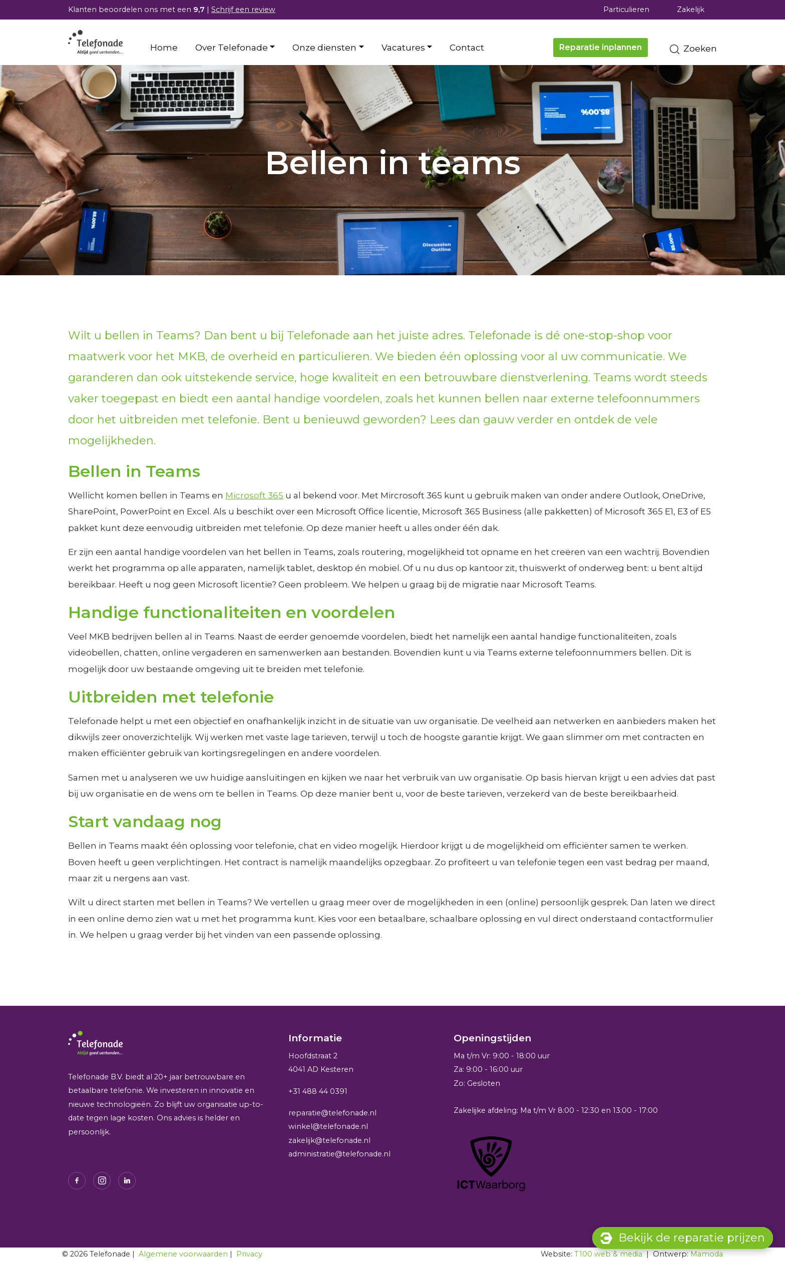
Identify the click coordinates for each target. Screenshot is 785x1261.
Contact (467, 48)
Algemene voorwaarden (183, 1253)
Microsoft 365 (254, 495)
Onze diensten (324, 48)
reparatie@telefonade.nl (332, 1112)
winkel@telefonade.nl (328, 1126)
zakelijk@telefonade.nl (329, 1140)
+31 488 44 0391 (317, 1091)
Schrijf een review (243, 9)
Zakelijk (690, 9)
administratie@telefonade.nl (339, 1153)
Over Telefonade (231, 48)
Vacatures (403, 48)
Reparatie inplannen (600, 47)
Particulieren (626, 9)
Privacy (249, 1253)
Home (164, 48)
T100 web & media (608, 1253)
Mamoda (706, 1253)
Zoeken (692, 49)
